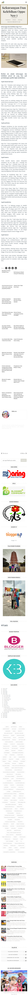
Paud (16, 808)
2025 (4, 688)
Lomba (8, 791)
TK (21, 841)
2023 (4, 691)
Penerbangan (18, 811)
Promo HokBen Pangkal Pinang (14, 896)
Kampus (7, 767)
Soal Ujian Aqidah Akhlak (14, 832)
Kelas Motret (20, 772)
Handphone (8, 19)
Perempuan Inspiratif (10, 817)
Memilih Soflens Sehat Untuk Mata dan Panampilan (16, 889)
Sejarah (20, 828)
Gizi (10, 757)
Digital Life (6, 748)
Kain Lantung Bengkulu (18, 765)
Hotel (23, 759)
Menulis (21, 795)
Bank (14, 731)
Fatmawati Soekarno (18, 752)
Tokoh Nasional (7, 843)
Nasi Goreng (13, 800)
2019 (4, 714)
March (5, 705)
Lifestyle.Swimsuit (9, 789)
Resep (12, 823)
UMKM (10, 847)
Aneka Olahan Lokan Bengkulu (14, 881)
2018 (4, 716)
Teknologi (20, 19)
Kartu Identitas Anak (17, 767)
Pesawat (10, 819)
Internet (22, 761)
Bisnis (12, 735)
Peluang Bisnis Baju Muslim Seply (14, 936)
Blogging (21, 737)
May (5, 704)
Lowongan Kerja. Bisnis (10, 793)
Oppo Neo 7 (4, 35)
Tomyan (6, 845)
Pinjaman (17, 819)
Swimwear (18, 834)
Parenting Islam (8, 808)
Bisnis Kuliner (20, 735)
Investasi (7, 763)
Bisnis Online (7, 737)
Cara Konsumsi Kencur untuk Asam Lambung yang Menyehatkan (7, 287)
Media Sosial (7, 795)
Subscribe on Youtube (17, 957)
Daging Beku (20, 744)
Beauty (20, 731)
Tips (17, 841)
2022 (4, 692)
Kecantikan (9, 770)
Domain (22, 748)
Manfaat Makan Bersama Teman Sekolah (17, 300)
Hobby (17, 759)
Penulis (18, 813)
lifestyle (14, 19)
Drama (7, 750)
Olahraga (5, 802)
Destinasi (21, 746)
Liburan (6, 787)
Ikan (9, 761)
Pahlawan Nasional (11, 804)
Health (4, 759)
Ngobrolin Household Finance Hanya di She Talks (7, 354)
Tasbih (15, 836)
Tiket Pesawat (9, 841)
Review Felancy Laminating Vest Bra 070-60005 (18, 314)
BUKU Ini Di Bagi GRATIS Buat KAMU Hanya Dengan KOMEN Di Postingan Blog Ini (16, 912)
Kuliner (9, 780)
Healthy (11, 759)
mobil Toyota (21, 798)
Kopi (12, 778)
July (5, 701)
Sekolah (9, 830)
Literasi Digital (20, 789)
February (6, 707)
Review (12, 826)
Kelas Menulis (18, 770)
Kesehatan (19, 776)
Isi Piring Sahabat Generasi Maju (14, 866)
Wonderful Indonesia (9, 852)
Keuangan (6, 778)
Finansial (12, 754)
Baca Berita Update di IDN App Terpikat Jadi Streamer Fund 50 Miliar (19, 327)
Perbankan (20, 815)
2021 (4, 693)
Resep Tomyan (20, 823)
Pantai (20, 804)
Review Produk (21, 826)
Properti (20, 821)
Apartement (6, 728)
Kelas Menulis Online (9, 772)
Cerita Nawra (19, 741)
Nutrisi (21, 800)
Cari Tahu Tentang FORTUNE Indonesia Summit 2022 (6, 327)
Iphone (14, 763)
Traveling (13, 845)
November (6, 696)
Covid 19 (12, 744)
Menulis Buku (6, 798)
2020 (4, 713)
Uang (4, 847)
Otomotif (13, 802)
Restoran (5, 826)
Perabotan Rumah (9, 815)
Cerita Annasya (9, 741)
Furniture (20, 754)
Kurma (6, 785)
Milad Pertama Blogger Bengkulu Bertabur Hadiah (16, 929)
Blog (14, 737)
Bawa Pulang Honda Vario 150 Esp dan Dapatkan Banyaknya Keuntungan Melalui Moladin (19, 395)
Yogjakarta (21, 852)
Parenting (19, 806)
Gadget (5, 757)
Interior (15, 761)
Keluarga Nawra (9, 776)
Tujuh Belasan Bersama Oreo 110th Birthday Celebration (7, 314)
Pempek (22, 808)
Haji (15, 757)
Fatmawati (7, 752)
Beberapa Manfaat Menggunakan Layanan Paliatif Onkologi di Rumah (16, 874)
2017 (4, 717)
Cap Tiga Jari (22, 739)
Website (11, 849)
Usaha (16, 847)
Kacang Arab (6, 765)
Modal (6, 800)
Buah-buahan (6, 739)
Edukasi (13, 750)
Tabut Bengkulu (6, 836)
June (5, 703)
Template (15, 839)
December (6, 695)
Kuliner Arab (17, 780)
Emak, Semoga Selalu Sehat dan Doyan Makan (16, 921)
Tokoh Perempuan (19, 843)
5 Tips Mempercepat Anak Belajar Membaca (14, 708)
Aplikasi (14, 728)
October (6, 697)
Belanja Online (19, 733)
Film (6, 754)
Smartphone (17, 830)
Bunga (14, 739)
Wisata (17, 849)
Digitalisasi (15, 748)
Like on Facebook (17, 954)
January (6, 712)
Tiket (21, 839)
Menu (25, 1)
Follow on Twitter (17, 951)
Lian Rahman (20, 785)
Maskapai (21, 793)
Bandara (8, 731)
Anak (20, 726)
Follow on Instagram (17, 960)
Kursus (12, 785)
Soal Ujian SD (9, 834)
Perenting (21, 817)
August (6, 700)
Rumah (7, 828)
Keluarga (18, 774)
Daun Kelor (6, 746)
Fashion (20, 750)
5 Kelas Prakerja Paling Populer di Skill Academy (15, 709)
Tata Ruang (22, 836)
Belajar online (8, 733)
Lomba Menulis (17, 791)
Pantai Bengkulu (9, 806)
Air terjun (14, 726)
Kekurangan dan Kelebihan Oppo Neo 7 (13, 710)
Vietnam (22, 847)
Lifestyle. (21, 787)
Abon (7, 726)
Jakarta (21, 763)
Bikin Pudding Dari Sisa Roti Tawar (15, 904)
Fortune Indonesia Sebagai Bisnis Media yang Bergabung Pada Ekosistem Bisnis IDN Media (7, 368)
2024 (4, 690)
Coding (6, 744)
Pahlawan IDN (21, 802)
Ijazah (4, 761)
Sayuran (13, 828)
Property (6, 823)
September (6, 699)
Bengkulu (6, 735)
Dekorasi (14, 746)
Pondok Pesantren (10, 821)
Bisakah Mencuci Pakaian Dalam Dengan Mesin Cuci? (19, 381)
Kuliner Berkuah (20, 782)
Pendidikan (9, 811)
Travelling (21, 845)
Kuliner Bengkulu (8, 782)
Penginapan (10, 813)
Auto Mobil (22, 728)
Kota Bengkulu (20, 778)
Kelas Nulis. (10, 774)
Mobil (13, 798)
